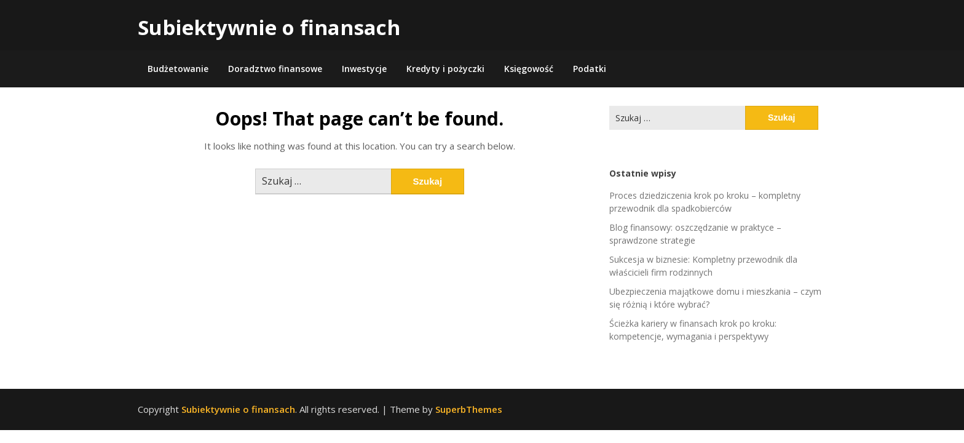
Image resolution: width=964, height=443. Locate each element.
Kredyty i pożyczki (445, 68)
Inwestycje (364, 68)
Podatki (589, 68)
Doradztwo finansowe (275, 68)
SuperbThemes (468, 409)
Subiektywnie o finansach (269, 27)
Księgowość (528, 68)
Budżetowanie (178, 68)
